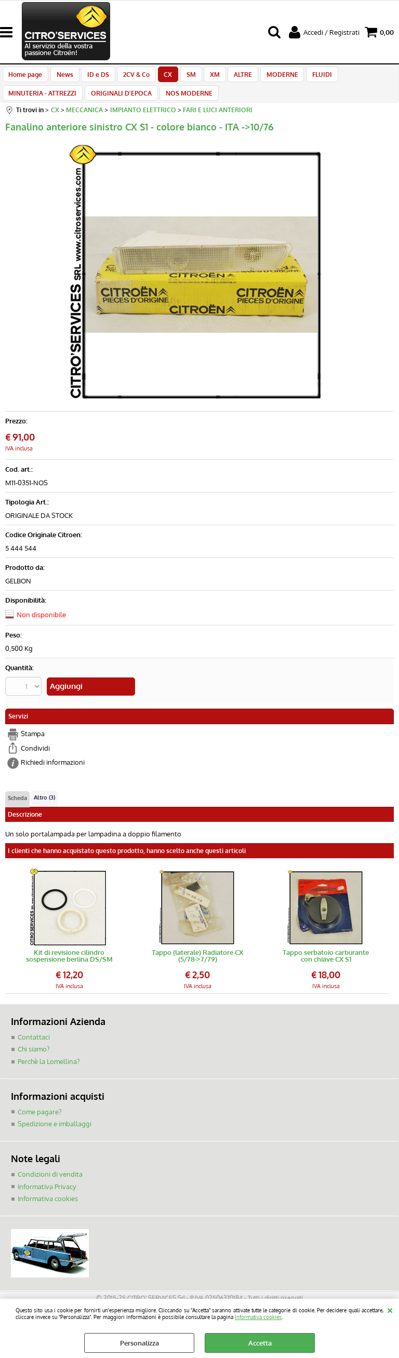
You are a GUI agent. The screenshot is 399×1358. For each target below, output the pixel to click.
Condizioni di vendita (50, 1183)
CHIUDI (390, 1309)
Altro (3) (44, 806)
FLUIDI (306, 77)
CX (161, 77)
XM (204, 77)
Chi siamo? (33, 1058)
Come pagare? (39, 1120)
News (63, 77)
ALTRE (231, 77)
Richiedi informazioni (53, 772)
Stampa (33, 743)
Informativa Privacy (47, 1195)
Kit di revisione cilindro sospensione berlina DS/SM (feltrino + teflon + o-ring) (69, 965)
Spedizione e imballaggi (54, 1133)
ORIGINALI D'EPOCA (119, 101)
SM (182, 77)
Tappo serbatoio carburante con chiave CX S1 (326, 965)
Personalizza (139, 1343)
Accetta (260, 1343)
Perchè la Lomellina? (48, 1071)
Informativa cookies (258, 1316)
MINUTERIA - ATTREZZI (42, 101)
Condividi (35, 757)
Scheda (17, 807)
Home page (25, 77)
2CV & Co (131, 77)
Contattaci (34, 1046)
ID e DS (94, 77)
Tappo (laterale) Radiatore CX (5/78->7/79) (197, 965)
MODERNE (268, 77)
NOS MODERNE (185, 101)
